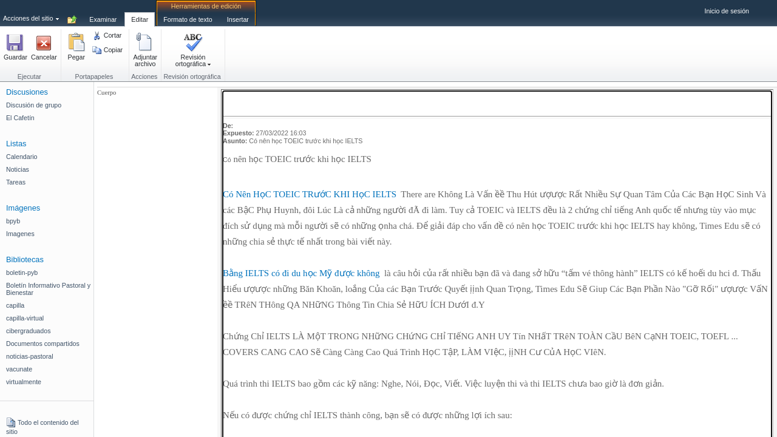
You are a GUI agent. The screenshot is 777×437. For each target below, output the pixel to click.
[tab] (103, 12)
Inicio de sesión (727, 11)
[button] (15, 51)
